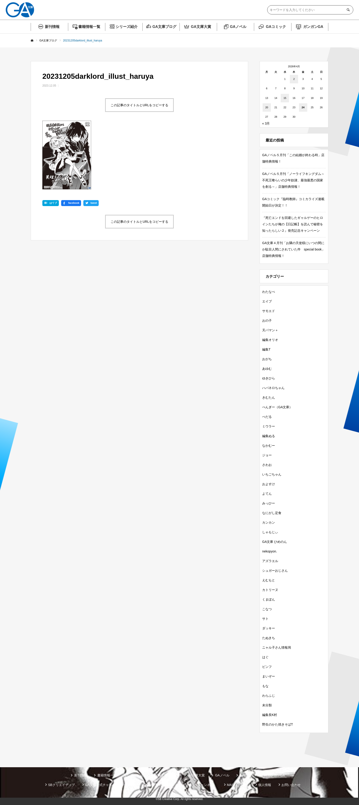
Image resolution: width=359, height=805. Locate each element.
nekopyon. (269, 551)
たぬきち (268, 638)
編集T (266, 349)
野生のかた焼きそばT (277, 724)
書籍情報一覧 (89, 27)
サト (265, 618)
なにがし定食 (271, 513)
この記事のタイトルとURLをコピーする (139, 105)
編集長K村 (269, 715)
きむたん (268, 397)
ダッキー (268, 628)
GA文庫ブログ (164, 27)
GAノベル (238, 27)
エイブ (267, 301)
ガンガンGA (313, 27)
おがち (267, 359)
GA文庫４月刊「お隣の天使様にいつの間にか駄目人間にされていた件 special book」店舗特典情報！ (293, 249)
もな (265, 686)
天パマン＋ (270, 330)
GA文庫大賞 (201, 27)
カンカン (268, 522)
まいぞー (268, 676)
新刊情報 (52, 27)
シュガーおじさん (275, 570)
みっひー (268, 503)
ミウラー (268, 426)
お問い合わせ (291, 785)
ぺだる (267, 417)
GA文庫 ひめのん (274, 542)
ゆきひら (268, 378)
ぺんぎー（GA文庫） (277, 407)
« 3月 (266, 123)
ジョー (267, 455)
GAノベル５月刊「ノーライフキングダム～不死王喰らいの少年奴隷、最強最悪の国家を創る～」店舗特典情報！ (293, 180)
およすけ (268, 484)
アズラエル (270, 561)
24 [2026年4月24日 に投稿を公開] (303, 107)
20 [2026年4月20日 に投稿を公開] (266, 107)
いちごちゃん (271, 474)
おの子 (267, 320)
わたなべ (268, 292)
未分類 (267, 705)
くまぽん (268, 599)
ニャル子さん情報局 (276, 647)
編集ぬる (268, 436)
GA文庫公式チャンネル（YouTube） (111, 785)
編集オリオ (270, 340)
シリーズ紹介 (127, 27)
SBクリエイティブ (61, 785)
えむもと (268, 580)
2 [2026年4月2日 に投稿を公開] (294, 79)
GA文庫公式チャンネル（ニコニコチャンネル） (182, 785)
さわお (267, 465)
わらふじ (268, 695)
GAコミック (276, 27)
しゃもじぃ (270, 532)
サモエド (268, 311)
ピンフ (267, 667)
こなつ (267, 609)
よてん (267, 493)
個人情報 (264, 785)
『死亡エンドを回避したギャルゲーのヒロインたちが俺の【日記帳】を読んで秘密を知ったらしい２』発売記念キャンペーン (292, 224)
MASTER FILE (237, 785)
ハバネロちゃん (273, 388)
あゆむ (267, 368)
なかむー (268, 445)
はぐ (265, 657)
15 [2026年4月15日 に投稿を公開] (284, 98)
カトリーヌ (270, 590)
